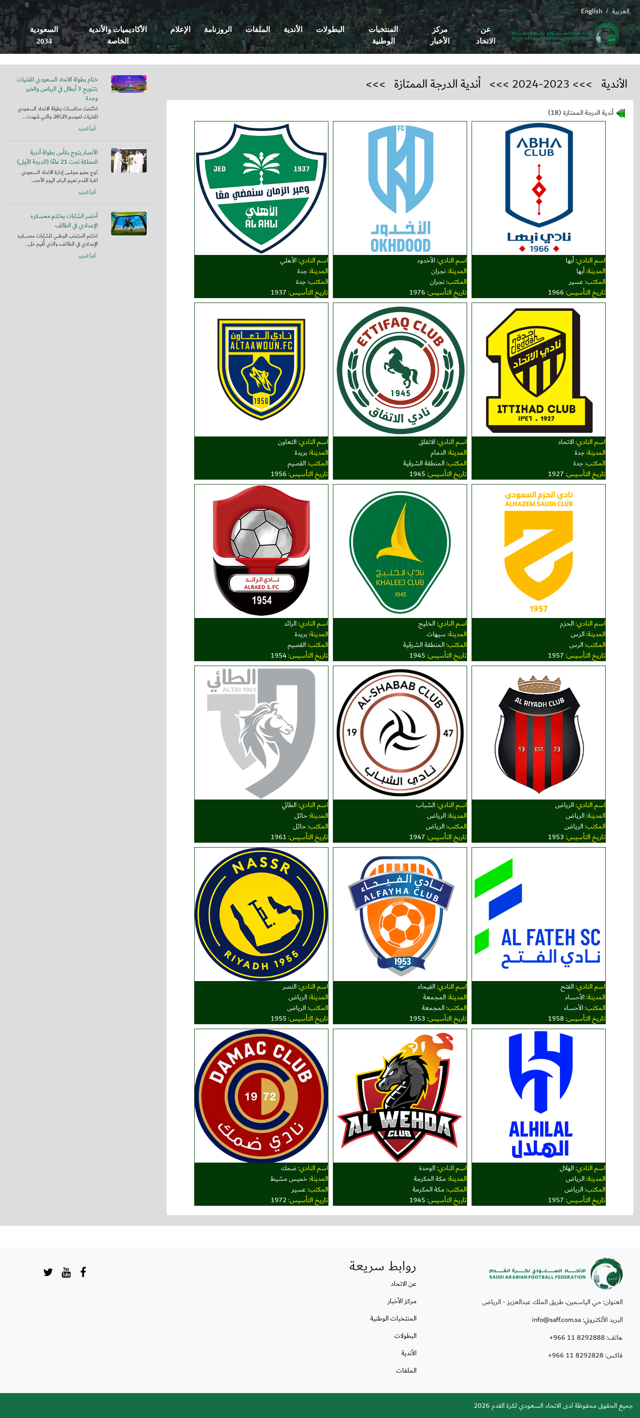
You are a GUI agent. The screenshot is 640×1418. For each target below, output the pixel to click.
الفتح (567, 986)
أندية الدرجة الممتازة (437, 84)
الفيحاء (426, 986)
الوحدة (427, 1168)
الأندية (293, 29)
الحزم (567, 623)
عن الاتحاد (486, 35)
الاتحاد (566, 442)
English (591, 11)
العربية (620, 11)
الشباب (425, 805)
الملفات (257, 29)
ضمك (288, 1168)
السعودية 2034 (44, 35)
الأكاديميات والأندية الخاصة (117, 35)
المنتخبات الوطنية (383, 35)
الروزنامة (218, 29)
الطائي (289, 805)
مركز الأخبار (440, 35)
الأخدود (426, 260)
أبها (570, 260)
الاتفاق (427, 442)
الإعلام (180, 29)
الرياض (564, 805)
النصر (289, 986)
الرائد (290, 623)
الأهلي (288, 260)
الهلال (567, 1168)
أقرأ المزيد (87, 129)
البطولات (330, 29)
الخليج (426, 623)
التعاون (287, 442)
